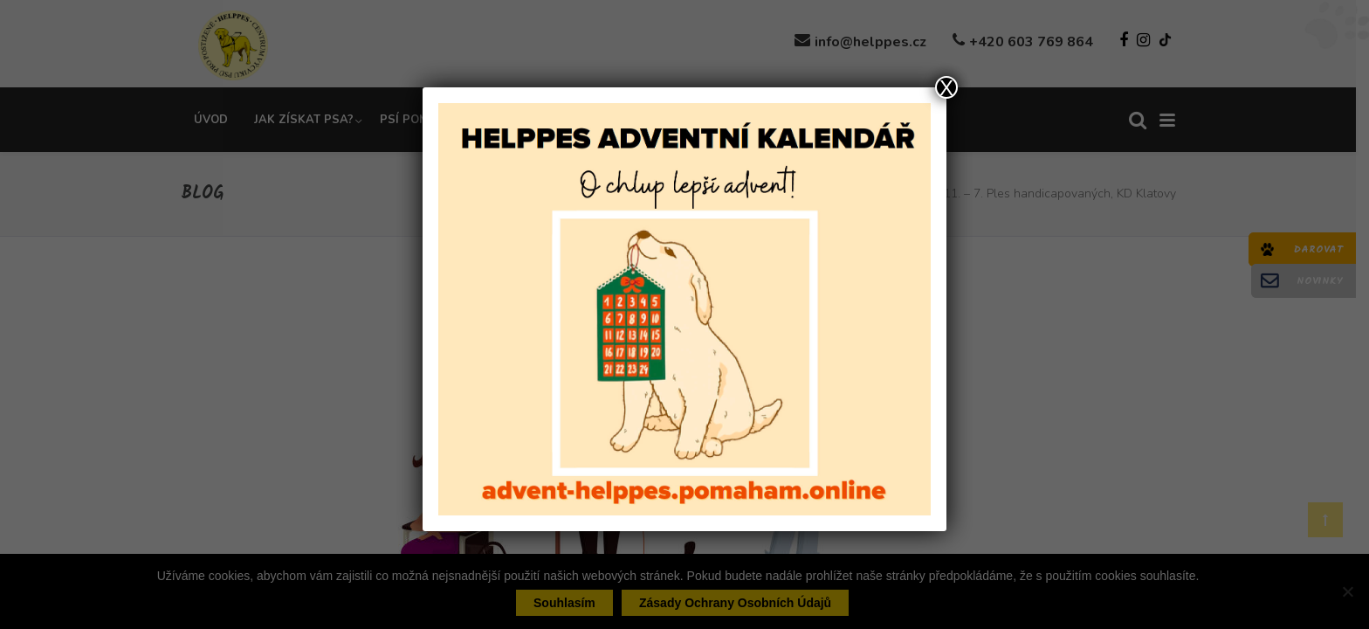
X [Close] (946, 87)
